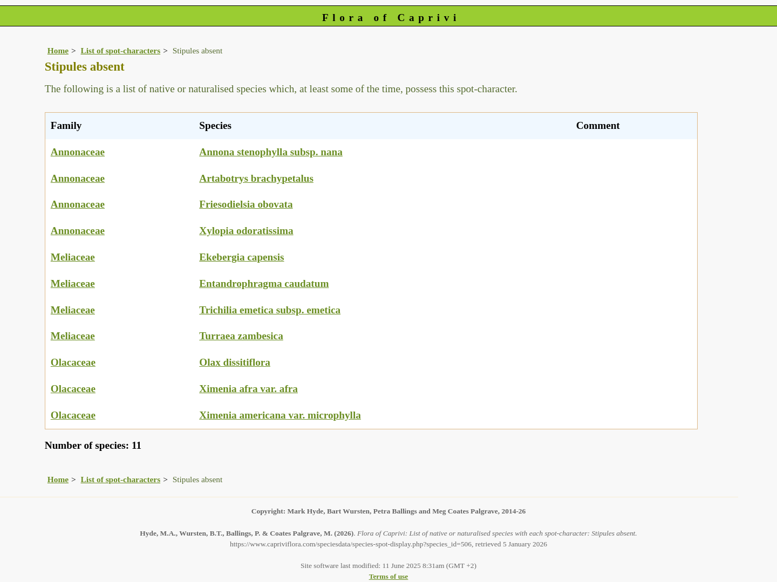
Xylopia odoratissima (246, 230)
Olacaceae (73, 362)
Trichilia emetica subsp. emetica (269, 310)
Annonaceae (78, 152)
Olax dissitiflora (234, 362)
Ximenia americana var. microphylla (280, 415)
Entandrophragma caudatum (264, 283)
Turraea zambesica (241, 335)
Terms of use (388, 576)
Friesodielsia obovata (245, 204)
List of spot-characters (121, 50)
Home (58, 50)
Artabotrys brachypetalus (256, 178)
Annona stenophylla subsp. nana (271, 152)
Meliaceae (73, 257)
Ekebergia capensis (241, 257)
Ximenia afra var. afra (248, 388)
